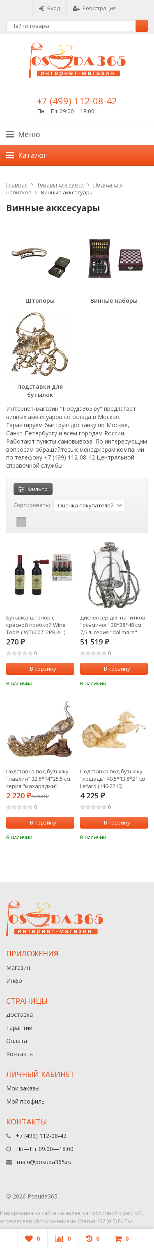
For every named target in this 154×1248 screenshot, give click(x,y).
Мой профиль (25, 1101)
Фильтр (33, 489)
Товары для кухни (60, 184)
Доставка (19, 1014)
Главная (17, 184)
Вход (49, 8)
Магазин (18, 967)
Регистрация (94, 8)
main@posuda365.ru (44, 1162)
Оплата (16, 1041)
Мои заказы (22, 1088)
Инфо (14, 980)
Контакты (20, 1054)
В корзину (38, 668)
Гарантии (19, 1028)
